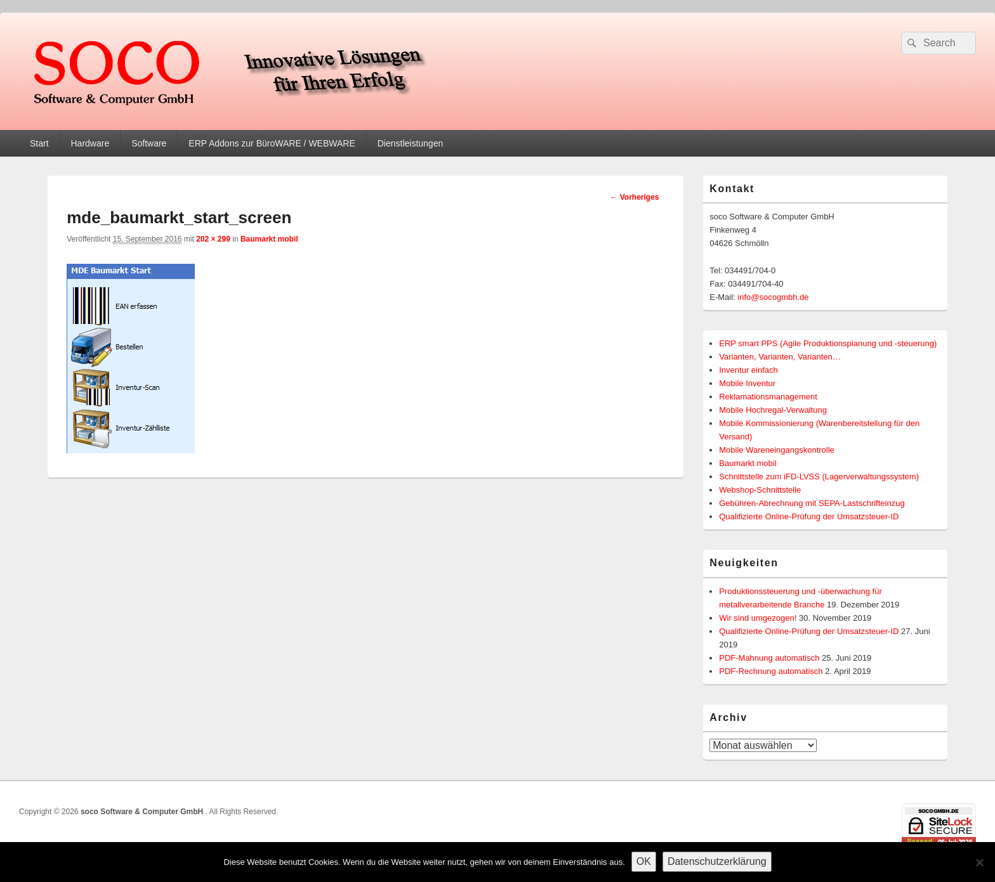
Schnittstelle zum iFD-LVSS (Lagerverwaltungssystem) (819, 476)
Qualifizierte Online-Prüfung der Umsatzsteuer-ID (809, 516)
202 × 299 (213, 239)
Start (39, 143)
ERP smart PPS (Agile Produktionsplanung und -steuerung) (828, 343)
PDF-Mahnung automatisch (769, 658)
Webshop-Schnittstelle (760, 490)
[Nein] (979, 862)
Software (148, 143)
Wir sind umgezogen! (757, 618)
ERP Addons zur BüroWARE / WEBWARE (271, 143)
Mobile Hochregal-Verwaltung (773, 410)
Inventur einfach (748, 370)
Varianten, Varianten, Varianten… (780, 356)
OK (643, 861)
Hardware (89, 143)
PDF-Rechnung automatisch (770, 671)
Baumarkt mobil (269, 239)
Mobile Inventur (747, 383)
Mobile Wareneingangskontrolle (776, 450)
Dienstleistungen (411, 143)
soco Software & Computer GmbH (143, 811)
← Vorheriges (634, 197)
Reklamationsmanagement (768, 396)
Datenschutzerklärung (717, 861)
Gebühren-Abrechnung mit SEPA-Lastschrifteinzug (811, 503)
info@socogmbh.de (772, 297)
